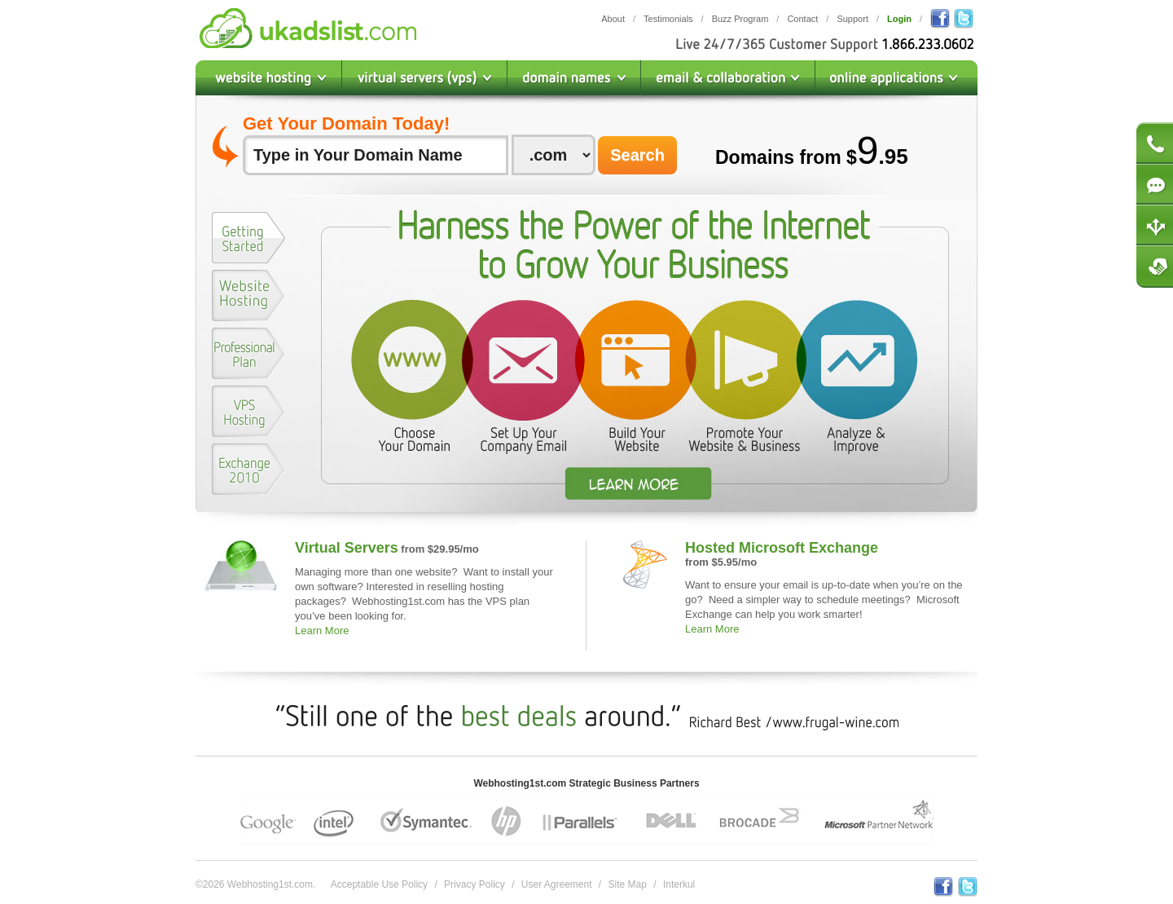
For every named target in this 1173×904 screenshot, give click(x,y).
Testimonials (668, 19)
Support (852, 19)
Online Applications (896, 77)
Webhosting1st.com (308, 28)
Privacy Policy (474, 884)
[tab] (248, 241)
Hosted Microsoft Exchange (781, 548)
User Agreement (556, 884)
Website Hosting (269, 77)
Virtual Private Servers (424, 77)
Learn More (322, 630)
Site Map (627, 884)
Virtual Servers (346, 548)
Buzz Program (740, 19)
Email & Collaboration (728, 77)
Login (899, 19)
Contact (802, 19)
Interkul (679, 884)
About (613, 19)
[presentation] (248, 237)
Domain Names (574, 77)
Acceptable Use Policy (379, 884)
